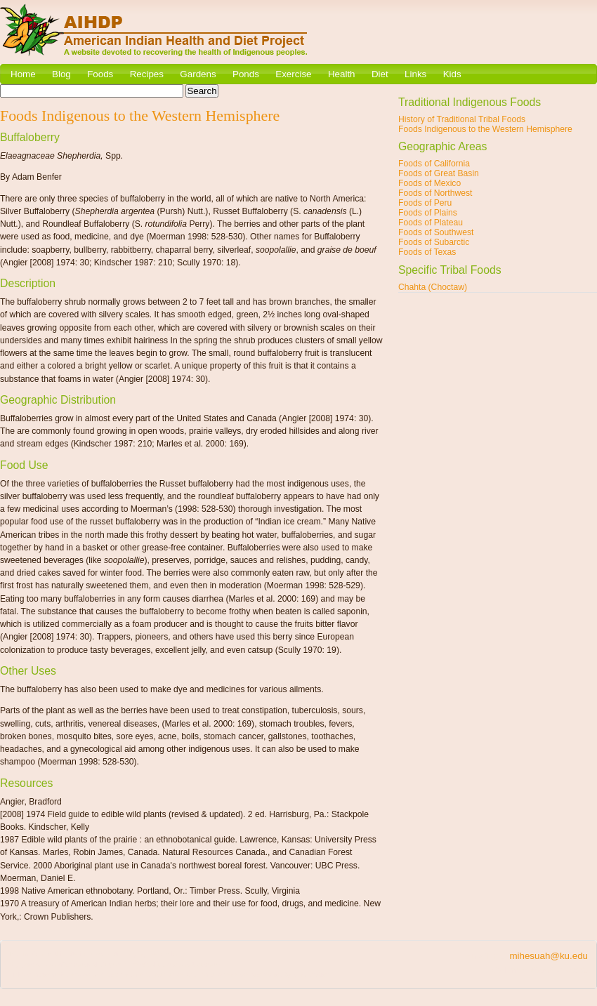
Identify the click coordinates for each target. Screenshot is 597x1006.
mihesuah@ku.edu (548, 956)
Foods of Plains (427, 213)
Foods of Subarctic (433, 242)
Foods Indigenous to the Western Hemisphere (485, 129)
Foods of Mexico (429, 183)
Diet (380, 74)
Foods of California (434, 163)
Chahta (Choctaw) (432, 287)
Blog (61, 74)
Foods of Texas (427, 252)
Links (415, 74)
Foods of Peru (425, 203)
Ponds (245, 74)
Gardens (198, 74)
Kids (452, 74)
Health (341, 74)
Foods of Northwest (435, 193)
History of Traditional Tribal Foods (461, 119)
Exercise (293, 74)
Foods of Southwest (435, 232)
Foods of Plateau (430, 222)
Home (23, 74)
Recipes (147, 74)
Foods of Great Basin (438, 173)
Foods (100, 74)
